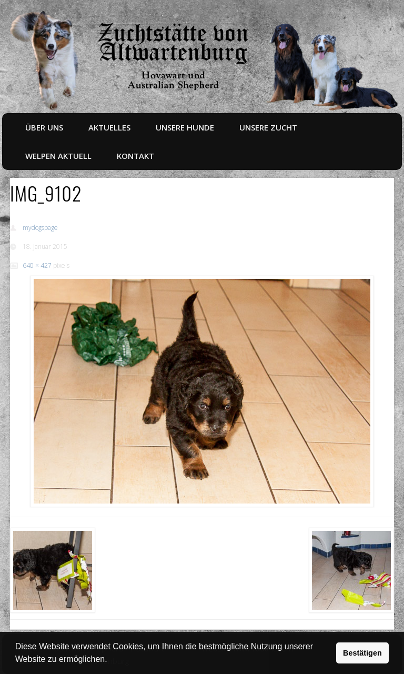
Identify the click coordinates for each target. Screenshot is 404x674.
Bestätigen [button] (362, 653)
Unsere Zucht (268, 127)
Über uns (44, 127)
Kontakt (135, 155)
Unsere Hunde (185, 127)
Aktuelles (109, 127)
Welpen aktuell (58, 155)
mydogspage (40, 227)
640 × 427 (37, 265)
